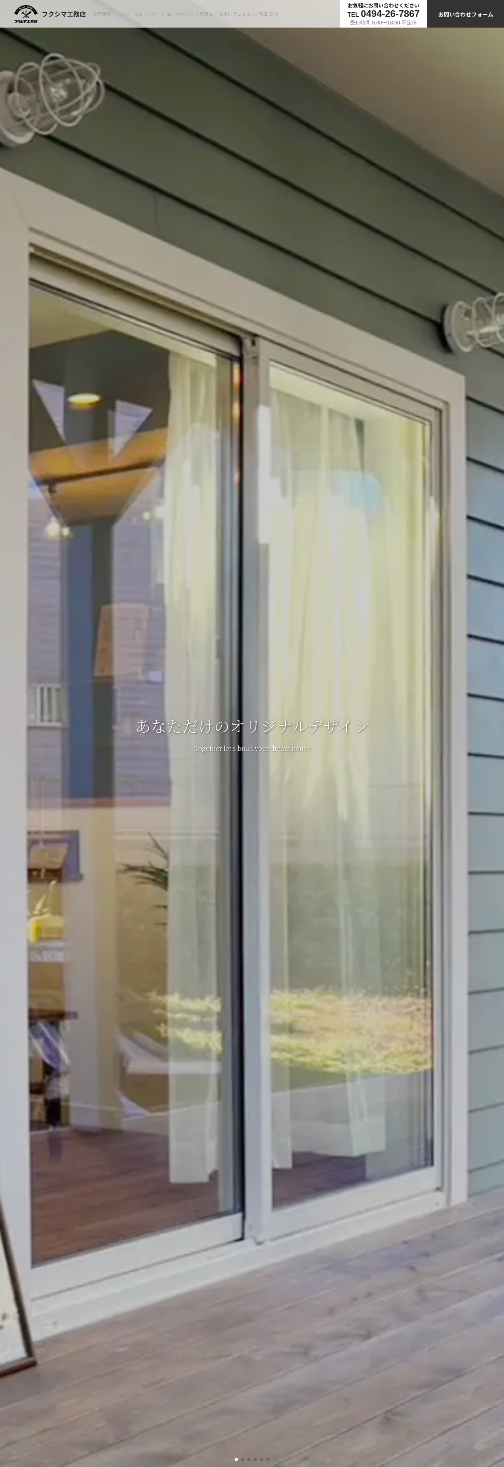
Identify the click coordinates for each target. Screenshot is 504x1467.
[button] (236, 1459)
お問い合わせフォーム (465, 14)
